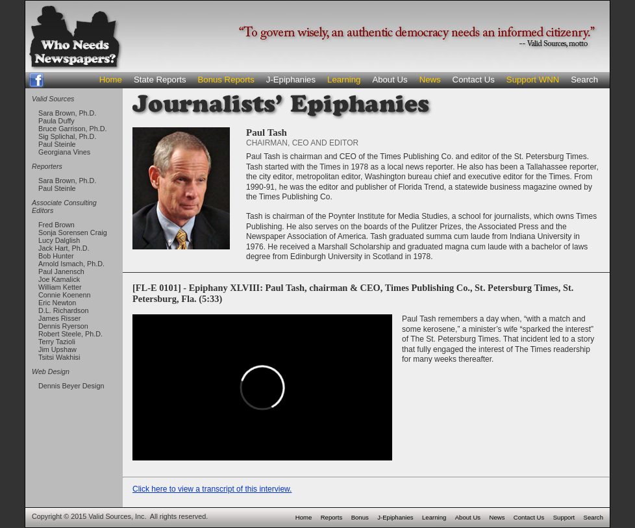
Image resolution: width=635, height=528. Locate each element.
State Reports (160, 79)
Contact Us (474, 79)
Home (110, 79)
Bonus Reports (226, 79)
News (430, 79)
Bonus (360, 517)
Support (564, 517)
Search (584, 79)
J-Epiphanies (291, 79)
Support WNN (532, 79)
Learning (343, 79)
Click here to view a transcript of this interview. (212, 489)
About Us (389, 79)
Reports (332, 517)
